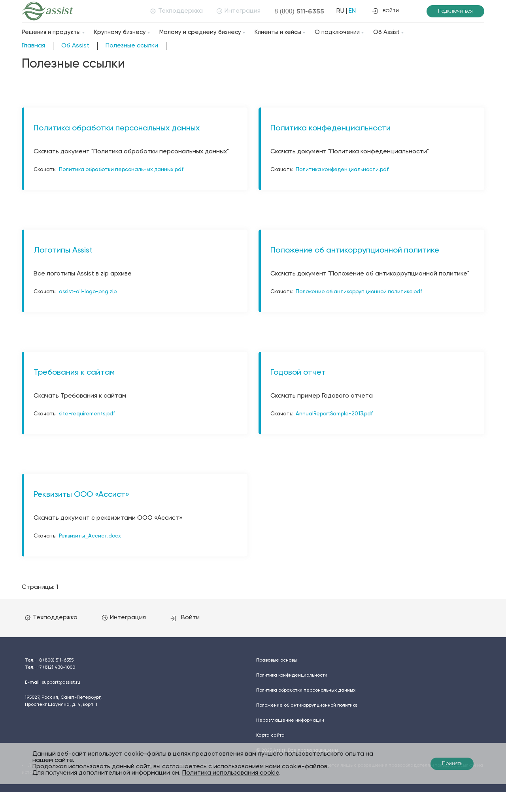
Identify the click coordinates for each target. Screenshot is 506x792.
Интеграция (239, 11)
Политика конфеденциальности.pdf (342, 169)
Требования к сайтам (74, 373)
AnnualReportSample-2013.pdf (334, 414)
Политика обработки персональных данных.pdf (121, 169)
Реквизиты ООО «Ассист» (81, 495)
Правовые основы (276, 660)
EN (352, 11)
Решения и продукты (51, 32)
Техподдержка (176, 11)
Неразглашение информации (290, 720)
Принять (452, 763)
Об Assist (386, 32)
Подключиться (455, 11)
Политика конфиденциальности (291, 675)
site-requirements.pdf (87, 414)
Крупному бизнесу (120, 32)
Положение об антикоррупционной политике (354, 251)
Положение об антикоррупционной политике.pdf (359, 291)
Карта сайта (270, 735)
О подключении (337, 32)
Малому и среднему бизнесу (200, 32)
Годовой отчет (298, 373)
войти (385, 11)
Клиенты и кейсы (278, 32)
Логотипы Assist (63, 251)
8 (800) (299, 11)
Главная (33, 46)
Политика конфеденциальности (330, 128)
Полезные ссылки (132, 46)
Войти (185, 618)
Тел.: (49, 660)
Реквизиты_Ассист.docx (90, 536)
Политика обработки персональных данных (117, 128)
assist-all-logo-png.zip (88, 291)
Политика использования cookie (230, 773)
